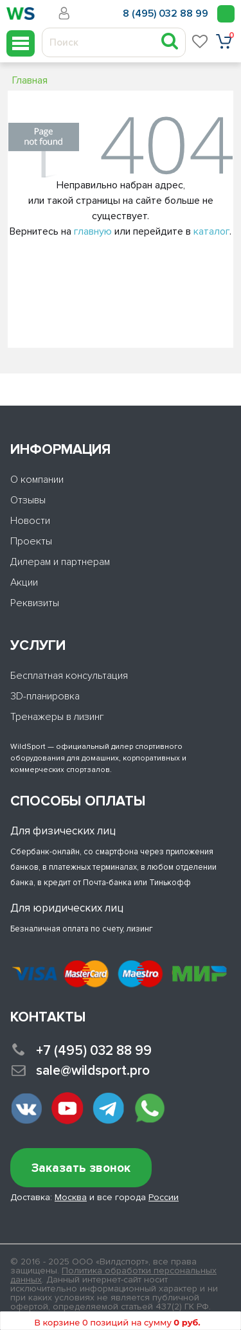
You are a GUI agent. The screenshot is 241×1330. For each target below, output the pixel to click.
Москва (71, 1197)
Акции (24, 582)
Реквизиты (34, 603)
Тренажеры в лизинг (57, 716)
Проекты (31, 541)
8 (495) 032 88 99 (165, 13)
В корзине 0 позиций (117, 1322)
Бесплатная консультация (69, 675)
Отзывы (28, 500)
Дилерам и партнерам (60, 561)
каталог (211, 231)
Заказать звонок (80, 1168)
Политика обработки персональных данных (113, 1275)
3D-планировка (45, 696)
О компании (37, 479)
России (163, 1197)
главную (93, 231)
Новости (30, 520)
